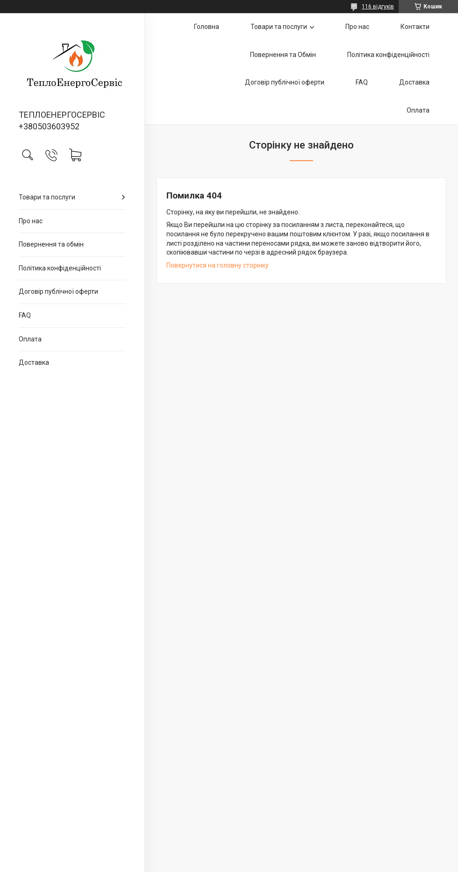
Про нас (31, 221)
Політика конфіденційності (60, 268)
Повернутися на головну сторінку (217, 265)
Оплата (30, 339)
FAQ (25, 315)
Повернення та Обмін (283, 54)
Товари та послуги (47, 197)
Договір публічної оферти (58, 291)
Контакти (415, 26)
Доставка (34, 362)
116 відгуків (378, 6)
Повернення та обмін (51, 244)
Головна (206, 26)
